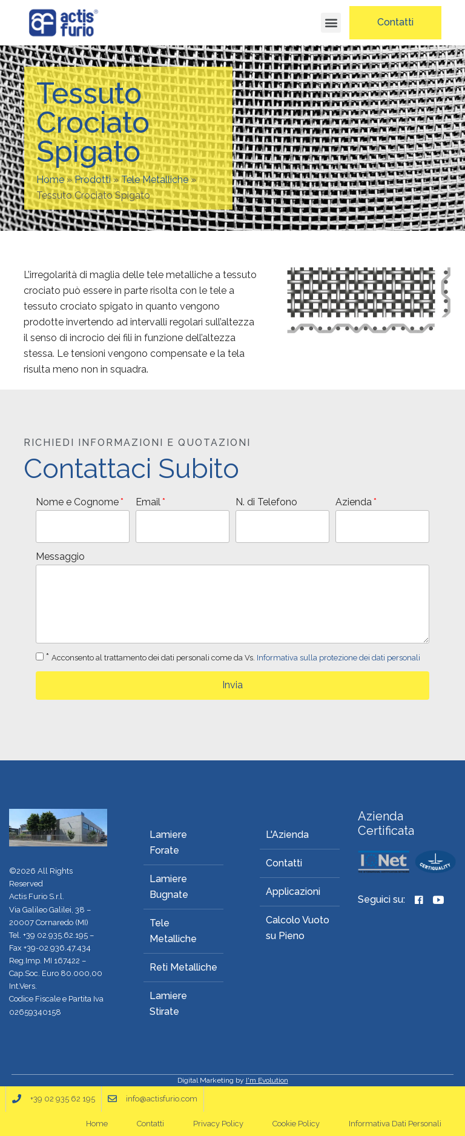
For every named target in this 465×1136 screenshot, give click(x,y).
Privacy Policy (218, 1123)
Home (50, 179)
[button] (331, 23)
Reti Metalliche (183, 967)
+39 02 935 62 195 (62, 1098)
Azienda (353, 502)
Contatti (284, 863)
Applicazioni (293, 891)
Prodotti (92, 179)
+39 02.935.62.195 (55, 935)
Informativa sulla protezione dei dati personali (338, 657)
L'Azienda (287, 834)
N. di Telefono (266, 502)
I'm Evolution (267, 1080)
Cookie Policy (296, 1123)
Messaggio (60, 556)
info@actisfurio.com (161, 1098)
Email (148, 502)
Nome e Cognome (77, 502)
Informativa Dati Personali (395, 1123)
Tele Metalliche (154, 179)
